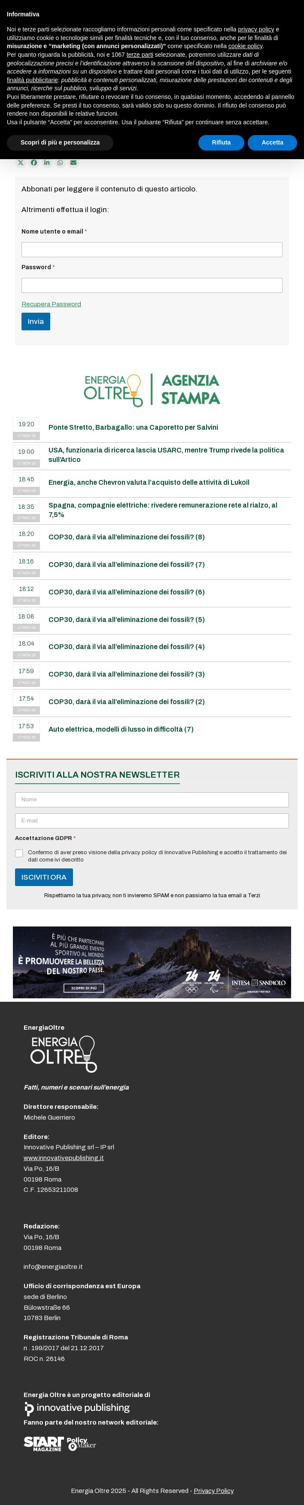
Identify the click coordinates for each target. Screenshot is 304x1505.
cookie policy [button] (245, 46)
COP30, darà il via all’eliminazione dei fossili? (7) (127, 564)
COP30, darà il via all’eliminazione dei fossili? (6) (127, 592)
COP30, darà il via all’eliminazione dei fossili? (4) (127, 646)
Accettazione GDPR (45, 838)
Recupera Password (51, 304)
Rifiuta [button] (221, 142)
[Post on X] (20, 162)
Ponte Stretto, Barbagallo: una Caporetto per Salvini (133, 427)
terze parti (140, 54)
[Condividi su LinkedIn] (47, 162)
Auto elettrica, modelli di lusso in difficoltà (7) (121, 729)
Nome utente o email (54, 231)
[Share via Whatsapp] (60, 162)
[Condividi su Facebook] (34, 162)
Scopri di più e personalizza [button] (60, 142)
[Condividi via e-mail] (73, 162)
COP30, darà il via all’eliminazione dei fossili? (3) (127, 674)
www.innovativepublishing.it (64, 1157)
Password (38, 267)
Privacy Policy (214, 1490)
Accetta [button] (272, 142)
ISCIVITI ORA (44, 877)
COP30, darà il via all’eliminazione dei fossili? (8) (127, 537)
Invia (36, 321)
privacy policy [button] (256, 29)
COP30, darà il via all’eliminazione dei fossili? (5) (127, 619)
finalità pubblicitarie (32, 80)
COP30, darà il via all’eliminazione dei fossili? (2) (127, 701)
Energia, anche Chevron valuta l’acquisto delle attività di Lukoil (149, 482)
